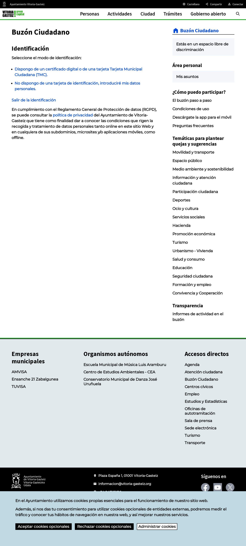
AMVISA (19, 372)
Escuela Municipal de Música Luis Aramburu (124, 364)
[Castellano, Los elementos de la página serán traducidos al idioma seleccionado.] (191, 4)
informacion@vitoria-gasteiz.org (124, 484)
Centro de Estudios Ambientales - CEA (119, 372)
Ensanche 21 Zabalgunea (35, 379)
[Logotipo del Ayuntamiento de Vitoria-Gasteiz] (28, 481)
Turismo (180, 242)
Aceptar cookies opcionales (43, 526)
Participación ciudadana (195, 191)
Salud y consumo (188, 259)
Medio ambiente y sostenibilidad (202, 169)
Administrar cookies (157, 526)
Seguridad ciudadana (192, 276)
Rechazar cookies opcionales (104, 526)
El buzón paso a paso (191, 100)
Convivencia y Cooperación (197, 293)
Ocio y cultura (185, 208)
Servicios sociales (188, 217)
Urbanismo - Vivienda (192, 251)
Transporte (195, 442)
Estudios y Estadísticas (206, 401)
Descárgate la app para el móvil (201, 117)
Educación (182, 267)
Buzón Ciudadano (199, 30)
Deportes (181, 200)
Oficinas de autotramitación (200, 411)
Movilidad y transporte (193, 152)
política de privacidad (73, 115)
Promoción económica (193, 234)
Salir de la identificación (34, 100)
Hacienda (181, 225)
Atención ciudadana (203, 372)
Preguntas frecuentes (193, 126)
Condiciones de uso (190, 109)
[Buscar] (237, 14)
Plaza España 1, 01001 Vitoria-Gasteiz (128, 476)
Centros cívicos (199, 386)
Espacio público (187, 160)
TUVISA (19, 386)
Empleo (192, 394)
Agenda (192, 364)
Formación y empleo (191, 284)
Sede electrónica (200, 428)
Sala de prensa (198, 420)
